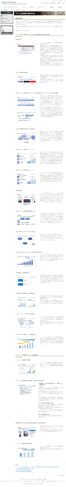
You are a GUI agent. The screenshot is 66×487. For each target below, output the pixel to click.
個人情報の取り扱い (55, 481)
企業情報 (51, 7)
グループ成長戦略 (16, 10)
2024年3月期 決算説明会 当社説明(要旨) (23, 470)
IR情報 (31, 7)
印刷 (48, 3)
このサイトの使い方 (36, 481)
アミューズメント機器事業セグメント (6, 22)
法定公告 (2, 481)
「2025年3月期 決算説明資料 (25, 468)
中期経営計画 (5, 15)
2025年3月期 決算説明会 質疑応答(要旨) (23, 471)
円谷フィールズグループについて (11, 7)
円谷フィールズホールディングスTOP (26, 479)
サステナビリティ (41, 7)
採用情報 (60, 7)
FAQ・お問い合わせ (28, 481)
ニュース (24, 7)
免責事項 (43, 481)
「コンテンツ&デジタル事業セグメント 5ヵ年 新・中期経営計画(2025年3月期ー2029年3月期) (37, 466)
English (43, 3)
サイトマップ (62, 481)
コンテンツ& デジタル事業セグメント (6, 18)
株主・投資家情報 (38, 479)
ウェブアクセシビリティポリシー (17, 481)
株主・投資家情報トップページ (6, 10)
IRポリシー (8, 481)
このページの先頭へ (60, 475)
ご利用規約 (48, 481)
